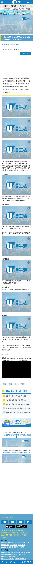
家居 (17, 44)
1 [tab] (14, 15)
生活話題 (10, 44)
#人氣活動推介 (15, 552)
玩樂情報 (23, 6)
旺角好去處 (4, 535)
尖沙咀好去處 (20, 530)
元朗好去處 (14, 533)
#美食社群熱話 (25, 552)
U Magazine (8, 49)
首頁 (3, 44)
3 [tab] (18, 15)
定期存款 (28, 9)
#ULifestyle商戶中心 (7, 559)
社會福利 (4, 537)
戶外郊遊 (23, 535)
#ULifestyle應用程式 (19, 554)
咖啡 (22, 384)
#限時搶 (3, 557)
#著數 (17, 559)
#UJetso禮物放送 (12, 557)
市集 (9, 530)
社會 (10, 535)
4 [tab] (20, 15)
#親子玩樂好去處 (6, 554)
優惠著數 (13, 6)
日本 (16, 384)
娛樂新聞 (22, 9)
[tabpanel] (16, 12)
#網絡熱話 (22, 559)
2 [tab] (16, 15)
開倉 (13, 530)
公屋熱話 (15, 9)
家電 (4, 384)
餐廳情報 (16, 535)
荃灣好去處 (23, 533)
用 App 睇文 (26, 53)
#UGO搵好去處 (5, 552)
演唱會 (5, 6)
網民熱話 (4, 543)
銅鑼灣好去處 (5, 533)
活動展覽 (4, 530)
